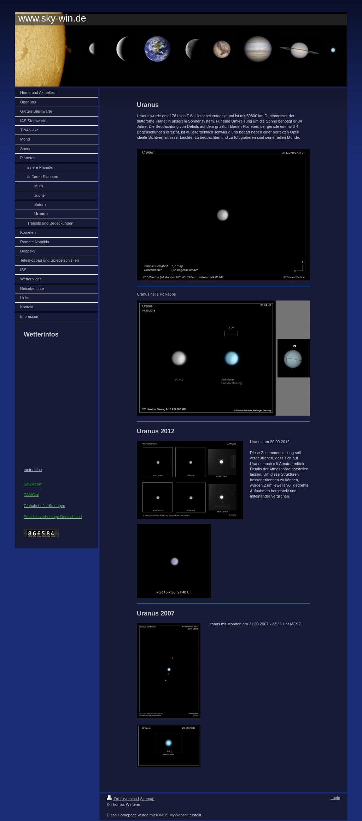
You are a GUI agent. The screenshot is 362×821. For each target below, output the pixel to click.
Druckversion (122, 799)
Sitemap (147, 799)
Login (335, 798)
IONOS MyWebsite (172, 815)
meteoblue (33, 470)
